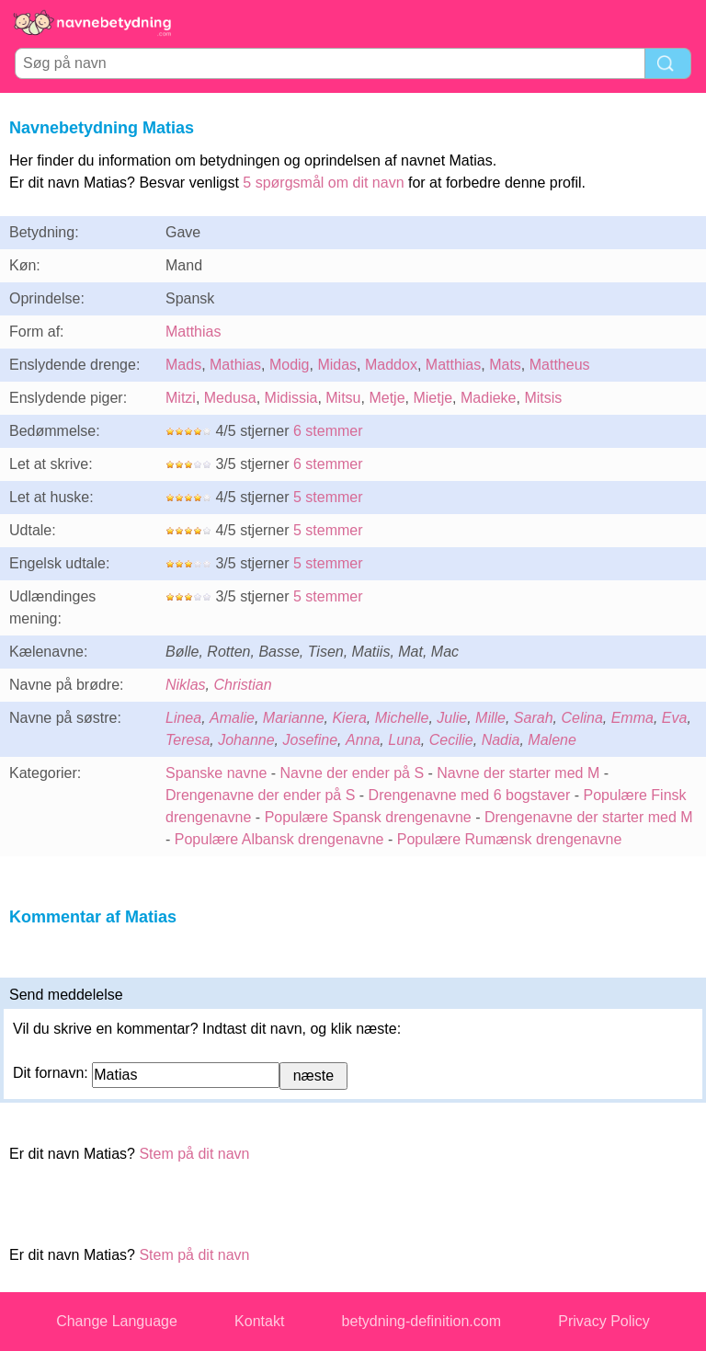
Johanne (246, 740)
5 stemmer (328, 497)
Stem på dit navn (194, 1154)
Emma (632, 718)
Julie (452, 718)
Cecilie (451, 740)
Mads (183, 364)
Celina (581, 718)
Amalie (232, 718)
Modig (289, 364)
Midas (337, 364)
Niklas (185, 685)
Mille (490, 718)
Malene (551, 740)
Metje (386, 398)
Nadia (501, 740)
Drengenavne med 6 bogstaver (470, 795)
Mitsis (543, 398)
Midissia (291, 398)
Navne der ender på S (352, 773)
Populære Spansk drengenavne (368, 817)
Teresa (187, 740)
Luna (404, 740)
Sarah (533, 718)
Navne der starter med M (518, 773)
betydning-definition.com (421, 1321)
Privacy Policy (604, 1321)
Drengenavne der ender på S (260, 795)
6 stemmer (328, 431)
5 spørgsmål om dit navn (323, 182)
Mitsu (342, 398)
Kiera (349, 718)
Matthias (193, 331)
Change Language (116, 1321)
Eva (675, 718)
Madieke (488, 398)
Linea (183, 718)
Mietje (432, 398)
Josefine (310, 740)
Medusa (230, 398)
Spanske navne (216, 773)
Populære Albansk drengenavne (279, 839)
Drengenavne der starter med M (588, 817)
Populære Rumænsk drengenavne (509, 839)
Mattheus (560, 364)
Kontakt (259, 1321)
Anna (363, 740)
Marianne (294, 718)
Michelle (402, 718)
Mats (505, 364)
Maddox (391, 364)
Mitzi (180, 398)
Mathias (235, 364)
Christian (242, 685)
